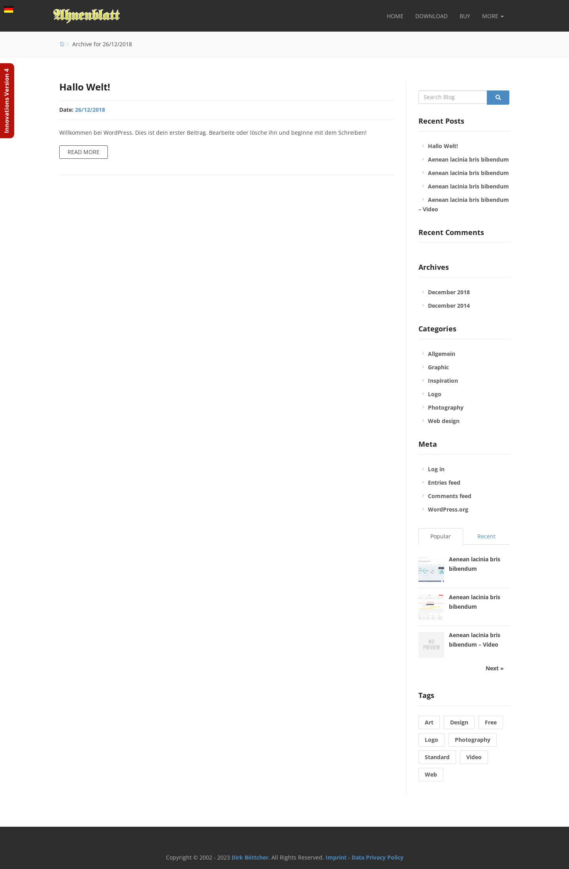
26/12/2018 (90, 109)
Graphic (438, 367)
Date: (66, 109)
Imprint (336, 857)
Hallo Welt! (84, 86)
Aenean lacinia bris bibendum (468, 159)
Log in (436, 469)
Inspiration (443, 380)
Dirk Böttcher (250, 857)
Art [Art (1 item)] (429, 722)
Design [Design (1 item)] (459, 722)
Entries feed (444, 482)
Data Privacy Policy (377, 857)
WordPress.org (448, 509)
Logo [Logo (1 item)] (431, 739)
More (493, 16)
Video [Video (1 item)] (474, 757)
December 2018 (449, 292)
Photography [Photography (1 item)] (472, 739)
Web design (444, 421)
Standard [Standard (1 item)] (437, 757)
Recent (486, 536)
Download (431, 16)
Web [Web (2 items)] (431, 774)
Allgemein (441, 353)
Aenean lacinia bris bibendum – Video (463, 204)
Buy (465, 16)
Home (395, 16)
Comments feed (449, 496)
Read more (84, 152)
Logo (434, 394)
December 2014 (449, 305)
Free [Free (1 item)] (491, 722)
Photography (445, 407)
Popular (440, 536)
